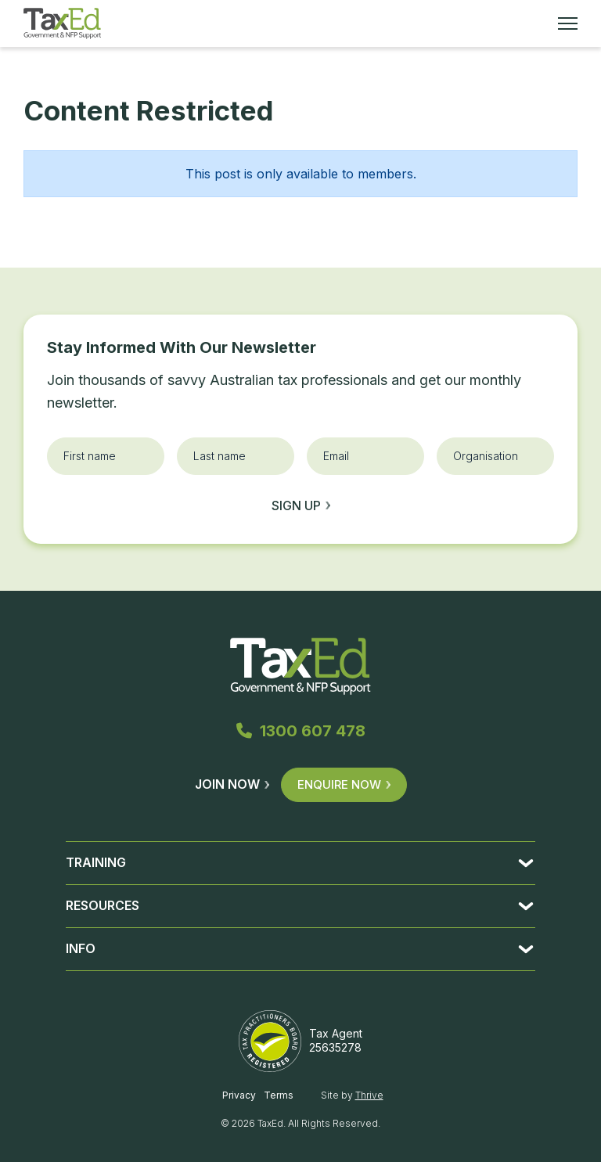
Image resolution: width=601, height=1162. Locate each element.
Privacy (239, 1095)
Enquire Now (343, 784)
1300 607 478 (300, 730)
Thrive (369, 1095)
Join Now (232, 784)
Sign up (301, 505)
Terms (278, 1095)
